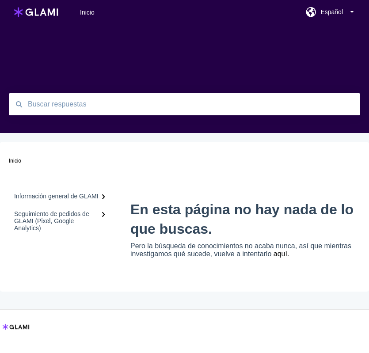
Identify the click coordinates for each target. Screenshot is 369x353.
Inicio (87, 12)
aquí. (281, 254)
